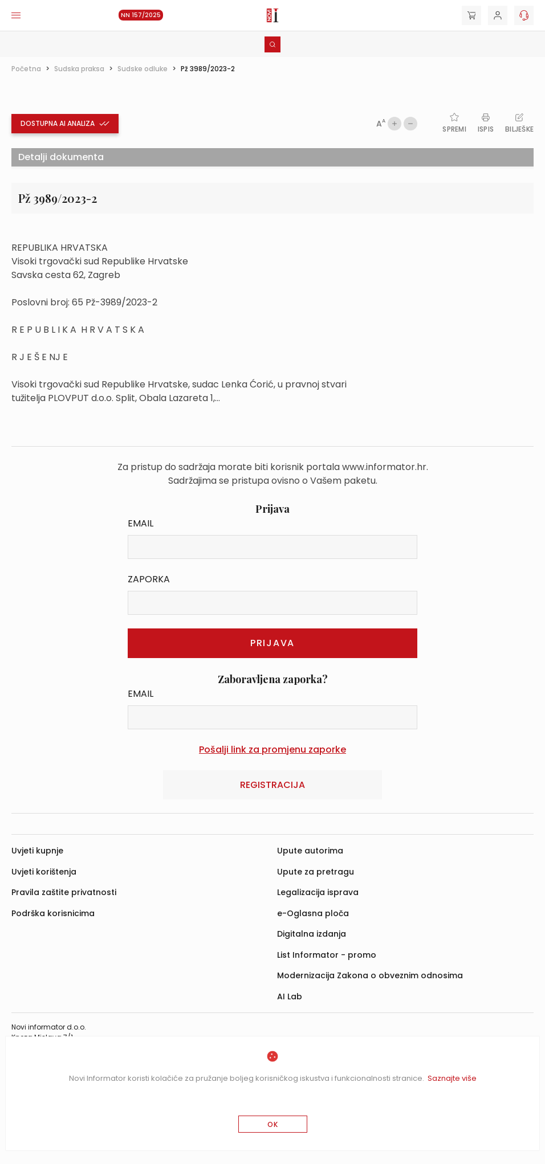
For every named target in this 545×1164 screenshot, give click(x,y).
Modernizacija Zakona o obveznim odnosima (370, 975)
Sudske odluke (142, 68)
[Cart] (471, 15)
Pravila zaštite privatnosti (63, 892)
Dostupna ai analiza (65, 124)
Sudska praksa (79, 68)
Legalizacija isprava (318, 892)
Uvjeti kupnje (37, 850)
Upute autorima (310, 850)
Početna (26, 68)
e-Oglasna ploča (313, 913)
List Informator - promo (326, 955)
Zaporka (149, 579)
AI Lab (289, 996)
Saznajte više (452, 1078)
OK (272, 1124)
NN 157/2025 (141, 15)
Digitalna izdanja (311, 934)
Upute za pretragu (315, 871)
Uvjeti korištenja (43, 871)
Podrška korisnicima (53, 913)
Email (140, 523)
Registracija (272, 784)
